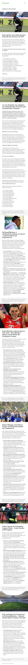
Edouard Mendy (6, 300)
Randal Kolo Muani (5, 589)
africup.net (5, 3)
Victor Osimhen (17, 399)
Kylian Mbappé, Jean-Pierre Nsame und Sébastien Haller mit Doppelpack (12, 426)
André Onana (21, 587)
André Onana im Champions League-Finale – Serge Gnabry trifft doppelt (13, 528)
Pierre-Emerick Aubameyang (16, 301)
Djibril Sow (11, 79)
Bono (20, 499)
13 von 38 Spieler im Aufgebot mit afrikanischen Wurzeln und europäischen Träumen (14, 106)
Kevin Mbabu (21, 211)
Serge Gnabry (16, 501)
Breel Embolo (22, 78)
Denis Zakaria (7, 79)
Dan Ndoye (8, 211)
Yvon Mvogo (6, 80)
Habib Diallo (13, 588)
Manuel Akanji (20, 79)
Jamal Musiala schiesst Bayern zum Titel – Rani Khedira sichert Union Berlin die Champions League (13, 333)
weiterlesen (5, 73)
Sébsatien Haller (11, 501)
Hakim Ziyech (11, 300)
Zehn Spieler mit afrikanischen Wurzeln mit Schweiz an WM (13, 36)
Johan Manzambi (15, 79)
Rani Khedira (13, 399)
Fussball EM (11, 210)
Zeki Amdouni (11, 80)
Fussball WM (11, 78)
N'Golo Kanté (9, 301)
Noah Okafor (4, 660)
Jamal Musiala (11, 398)
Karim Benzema (22, 300)
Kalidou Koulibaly (16, 300)
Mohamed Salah (8, 399)
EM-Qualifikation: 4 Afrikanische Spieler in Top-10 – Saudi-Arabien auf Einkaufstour (13, 234)
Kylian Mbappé (4, 301)
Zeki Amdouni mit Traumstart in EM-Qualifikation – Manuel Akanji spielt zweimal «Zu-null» (14, 616)
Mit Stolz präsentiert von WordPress (8, 663)
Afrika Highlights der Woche (13, 299)
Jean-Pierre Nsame (17, 398)
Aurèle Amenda (17, 78)
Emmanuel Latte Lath (5, 398)
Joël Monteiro (17, 211)
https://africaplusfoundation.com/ (9, 183)
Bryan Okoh (4, 211)
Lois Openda (22, 588)
